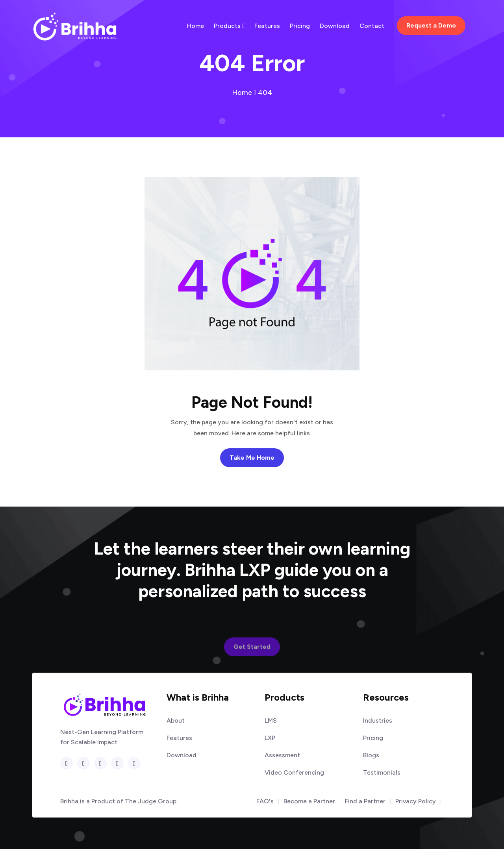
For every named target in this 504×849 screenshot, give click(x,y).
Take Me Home (252, 457)
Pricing (300, 26)
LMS (271, 721)
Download (335, 26)
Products (229, 26)
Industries (377, 721)
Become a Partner (309, 801)
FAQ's (265, 801)
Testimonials (381, 772)
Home (195, 26)
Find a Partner (365, 801)
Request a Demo (431, 25)
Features (267, 26)
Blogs (371, 755)
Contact (371, 26)
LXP (270, 738)
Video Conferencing (294, 772)
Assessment (282, 755)
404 (265, 92)
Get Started (252, 660)
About (176, 721)
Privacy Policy (415, 801)
